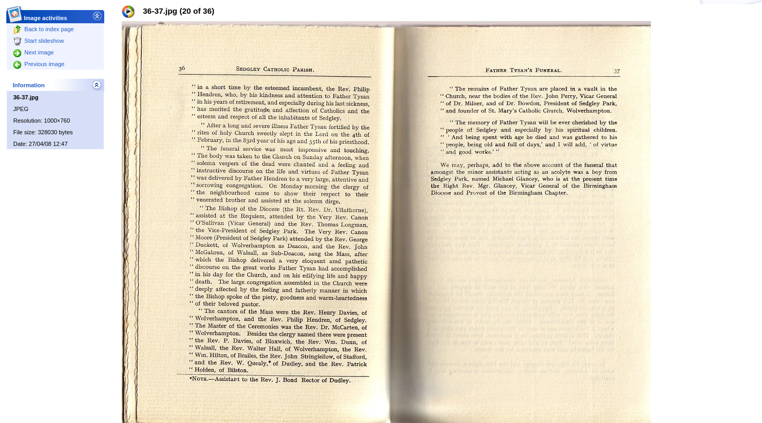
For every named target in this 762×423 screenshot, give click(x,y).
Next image (33, 52)
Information (29, 85)
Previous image (39, 64)
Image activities (46, 15)
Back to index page (43, 29)
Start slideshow (38, 41)
